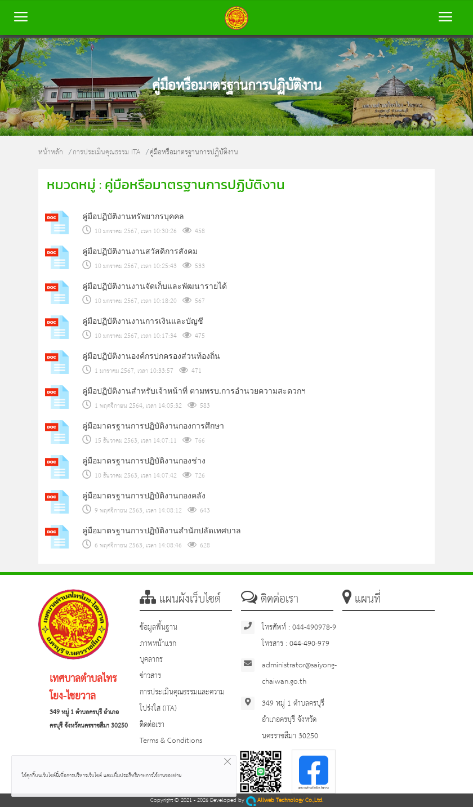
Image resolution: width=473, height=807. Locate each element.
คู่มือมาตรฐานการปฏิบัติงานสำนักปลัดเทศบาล (161, 530)
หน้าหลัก (50, 152)
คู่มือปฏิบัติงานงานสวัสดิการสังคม (140, 251)
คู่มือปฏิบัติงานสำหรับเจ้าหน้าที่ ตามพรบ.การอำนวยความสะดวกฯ (194, 390)
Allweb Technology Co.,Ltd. (284, 800)
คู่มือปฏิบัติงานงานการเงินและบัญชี (142, 321)
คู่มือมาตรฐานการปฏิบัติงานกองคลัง (144, 495)
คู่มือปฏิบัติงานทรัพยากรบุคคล (133, 216)
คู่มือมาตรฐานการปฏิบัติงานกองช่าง (144, 460)
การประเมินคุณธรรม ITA (106, 152)
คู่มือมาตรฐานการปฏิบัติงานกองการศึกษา (153, 425)
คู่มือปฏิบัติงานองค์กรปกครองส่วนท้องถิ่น (151, 355)
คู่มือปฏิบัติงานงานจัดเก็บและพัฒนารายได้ (154, 286)
